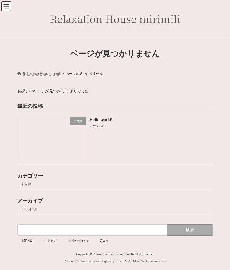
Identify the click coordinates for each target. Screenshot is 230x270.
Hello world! (101, 119)
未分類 (26, 184)
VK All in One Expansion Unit (147, 261)
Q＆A (104, 241)
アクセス (50, 241)
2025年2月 (29, 209)
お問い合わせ (78, 241)
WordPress (87, 261)
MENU (27, 241)
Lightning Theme (113, 261)
